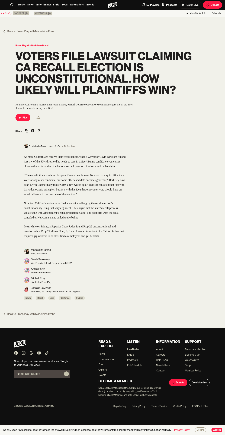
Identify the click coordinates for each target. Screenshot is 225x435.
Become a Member (195, 349)
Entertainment (106, 359)
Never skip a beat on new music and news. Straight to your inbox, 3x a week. (41, 363)
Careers (160, 354)
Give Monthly (199, 382)
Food (65, 4)
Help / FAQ (162, 359)
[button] (21, 13)
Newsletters (77, 4)
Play (22, 117)
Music (21, 4)
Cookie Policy (178, 406)
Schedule (216, 13)
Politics (79, 298)
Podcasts (169, 5)
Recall (40, 298)
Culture (102, 369)
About (159, 349)
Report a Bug (119, 406)
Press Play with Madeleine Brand (32, 45)
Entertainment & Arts (47, 4)
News (30, 4)
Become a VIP (192, 354)
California (64, 298)
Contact (160, 370)
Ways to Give (192, 359)
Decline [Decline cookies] (200, 429)
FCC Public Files (198, 406)
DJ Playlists (150, 5)
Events (90, 4)
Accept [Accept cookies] (217, 429)
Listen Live (190, 5)
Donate (212, 5)
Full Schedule (134, 365)
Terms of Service (157, 406)
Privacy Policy (137, 406)
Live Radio (133, 349)
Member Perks (193, 370)
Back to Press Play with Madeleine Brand (29, 31)
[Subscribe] (66, 373)
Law (52, 298)
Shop (188, 365)
